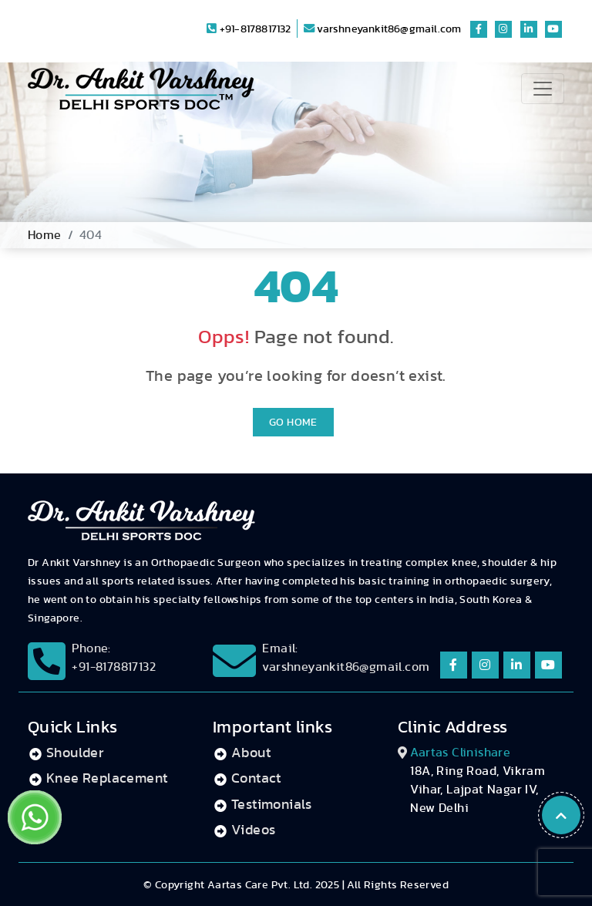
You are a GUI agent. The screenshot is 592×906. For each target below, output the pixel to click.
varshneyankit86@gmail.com (382, 29)
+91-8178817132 (249, 29)
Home (45, 235)
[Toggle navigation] (542, 88)
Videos (253, 830)
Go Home (293, 422)
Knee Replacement (106, 779)
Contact (256, 779)
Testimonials (271, 805)
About (251, 753)
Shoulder (74, 753)
